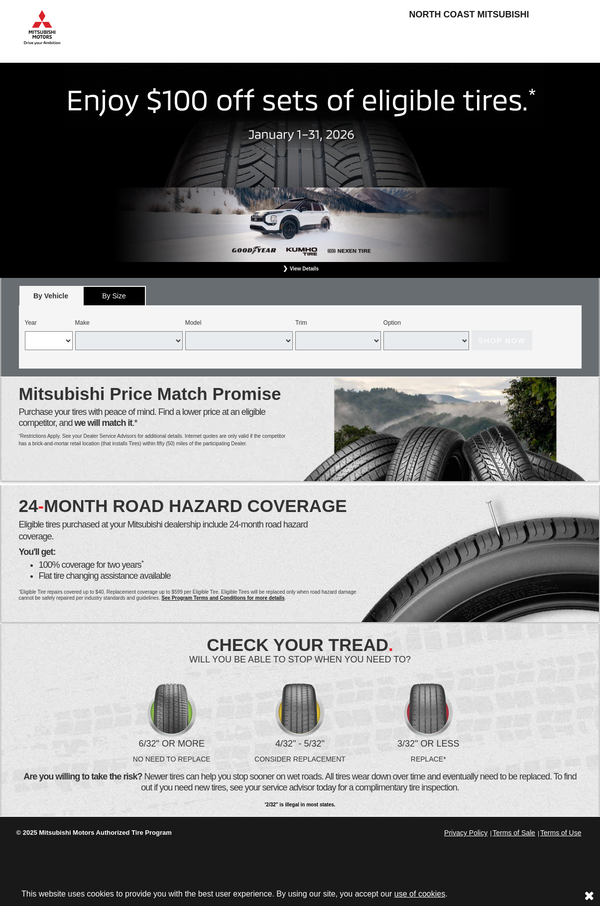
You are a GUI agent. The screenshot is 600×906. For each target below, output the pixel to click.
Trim (301, 322)
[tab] (51, 295)
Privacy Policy (465, 833)
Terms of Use (560, 833)
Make (82, 322)
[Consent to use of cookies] (589, 895)
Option (392, 322)
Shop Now (502, 340)
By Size (113, 296)
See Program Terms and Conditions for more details (222, 598)
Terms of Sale (513, 833)
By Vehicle (51, 298)
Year (31, 322)
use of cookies (419, 894)
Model (193, 322)
